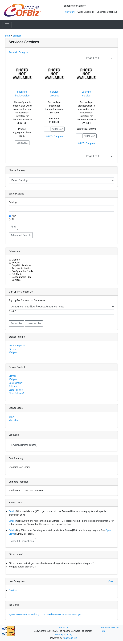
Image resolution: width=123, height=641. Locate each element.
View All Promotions (22, 541)
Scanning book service (22, 93)
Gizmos (16, 259)
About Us (63, 627)
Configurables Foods (22, 271)
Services (16, 280)
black (13, 615)
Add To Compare (54, 136)
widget (78, 614)
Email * (12, 311)
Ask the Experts (17, 345)
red (50, 614)
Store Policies (16, 390)
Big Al (12, 416)
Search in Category (18, 52)
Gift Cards (17, 274)
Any (14, 216)
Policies (13, 386)
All (13, 219)
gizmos (43, 614)
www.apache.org (63, 634)
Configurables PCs (21, 277)
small (62, 614)
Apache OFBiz (70, 638)
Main (7, 35)
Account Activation (21, 268)
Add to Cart (57, 129)
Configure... (22, 142)
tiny (73, 615)
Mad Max (13, 420)
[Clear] (111, 581)
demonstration (30, 614)
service (55, 614)
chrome (19, 615)
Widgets (16, 262)
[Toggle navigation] (7, 25)
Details (12, 511)
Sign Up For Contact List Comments (27, 300)
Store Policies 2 (17, 393)
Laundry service (86, 93)
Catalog (13, 202)
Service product (54, 93)
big (10, 615)
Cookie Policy (15, 383)
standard (68, 615)
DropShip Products (21, 265)
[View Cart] (69, 12)
